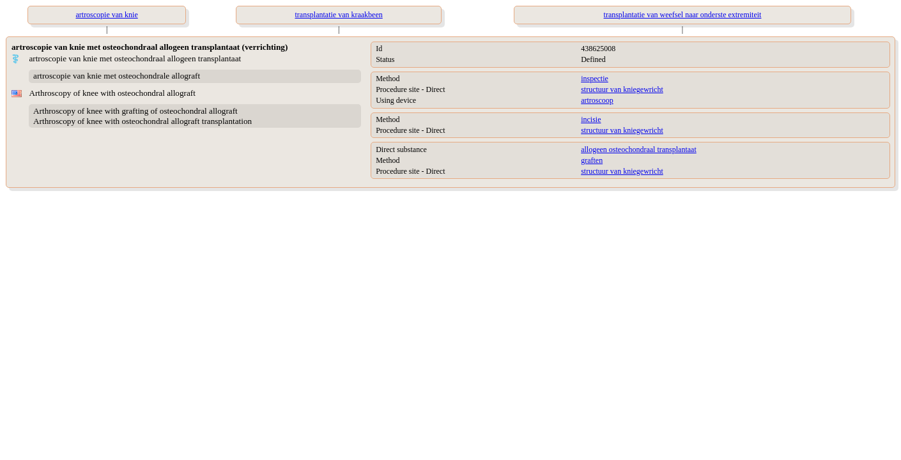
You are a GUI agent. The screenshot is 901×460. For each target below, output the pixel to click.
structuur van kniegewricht (622, 89)
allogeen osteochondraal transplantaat (639, 149)
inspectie (594, 78)
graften (592, 160)
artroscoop (597, 100)
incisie (591, 119)
